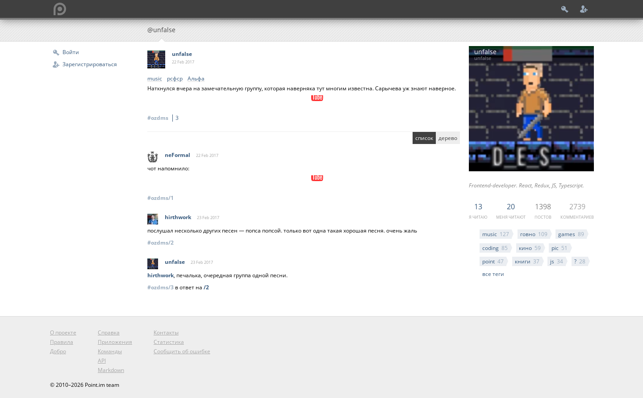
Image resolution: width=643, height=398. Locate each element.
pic (559, 248)
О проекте (63, 332)
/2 (206, 287)
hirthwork (178, 217)
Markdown (111, 370)
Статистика (169, 342)
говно (533, 234)
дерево (447, 138)
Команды (110, 351)
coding (495, 248)
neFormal (177, 155)
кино (530, 248)
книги (527, 261)
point (493, 261)
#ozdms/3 (160, 287)
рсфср (175, 79)
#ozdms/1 (160, 198)
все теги (493, 274)
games (571, 234)
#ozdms (164, 118)
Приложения (115, 342)
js (556, 261)
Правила (61, 342)
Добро (58, 351)
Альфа (196, 79)
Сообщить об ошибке (182, 351)
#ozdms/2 (160, 242)
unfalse (182, 54)
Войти (71, 52)
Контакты (166, 332)
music (495, 234)
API (102, 360)
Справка (109, 332)
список (424, 138)
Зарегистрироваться (90, 64)
